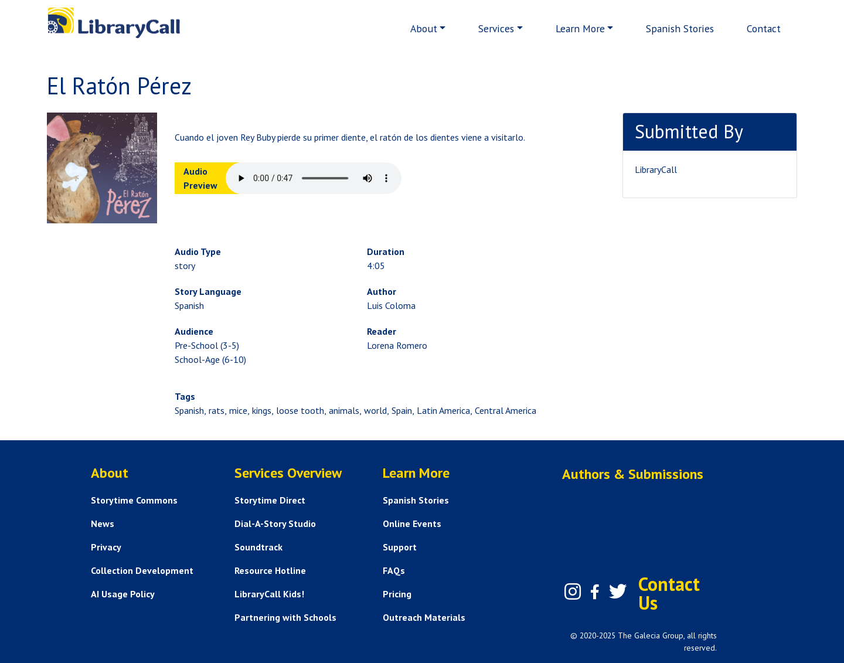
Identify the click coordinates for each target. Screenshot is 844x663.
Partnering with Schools (285, 617)
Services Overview (288, 473)
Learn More (580, 28)
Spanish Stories (680, 28)
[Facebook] (595, 592)
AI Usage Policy (123, 594)
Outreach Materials (424, 617)
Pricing (397, 594)
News (102, 523)
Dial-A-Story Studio (275, 523)
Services (496, 28)
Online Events (412, 523)
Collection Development (142, 570)
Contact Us (669, 593)
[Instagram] (572, 591)
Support (400, 547)
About (423, 28)
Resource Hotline (270, 570)
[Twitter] (618, 591)
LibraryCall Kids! (269, 594)
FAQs (394, 570)
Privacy (106, 547)
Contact (764, 28)
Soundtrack (258, 547)
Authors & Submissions (632, 474)
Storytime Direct (269, 500)
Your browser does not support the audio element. (313, 178)
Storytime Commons (134, 500)
